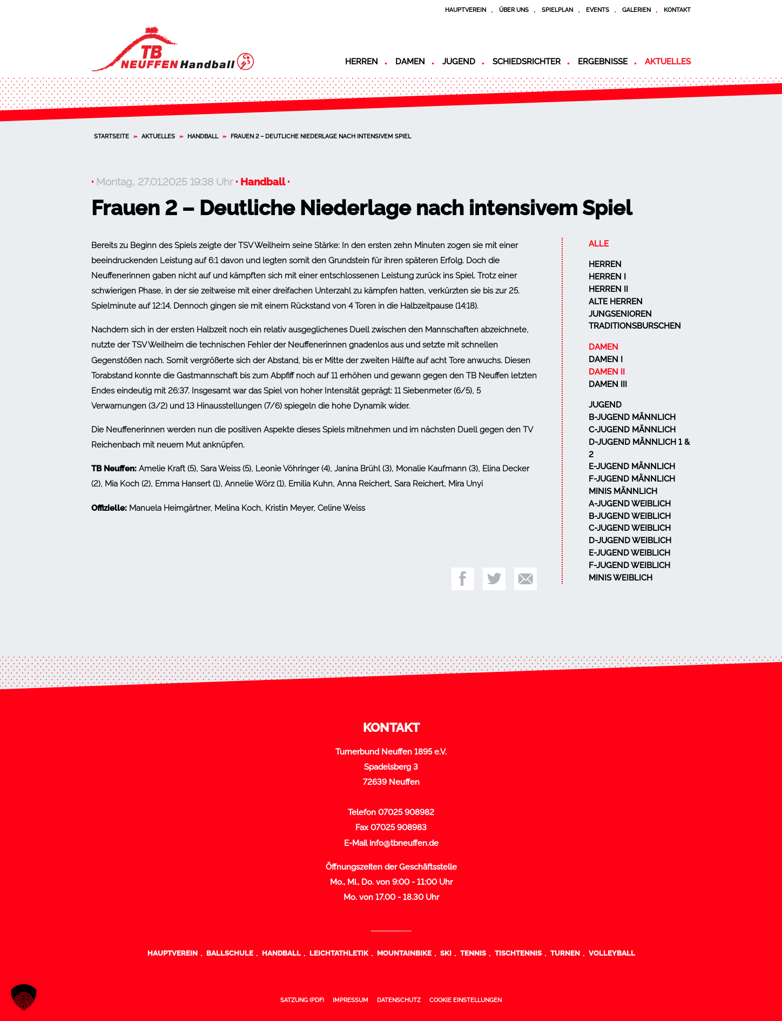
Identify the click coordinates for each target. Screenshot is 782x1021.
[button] (24, 997)
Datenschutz (399, 1000)
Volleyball (612, 953)
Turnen (565, 953)
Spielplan (557, 10)
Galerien (636, 10)
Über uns (514, 10)
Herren (361, 61)
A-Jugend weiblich (630, 504)
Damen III (608, 384)
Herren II (608, 289)
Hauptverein (465, 10)
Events (597, 10)
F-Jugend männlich (632, 479)
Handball (202, 136)
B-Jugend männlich (632, 417)
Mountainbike (404, 953)
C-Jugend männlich (632, 430)
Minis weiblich (620, 578)
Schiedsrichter (527, 61)
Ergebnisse (603, 61)
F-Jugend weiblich (629, 565)
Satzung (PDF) (302, 1000)
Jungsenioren (620, 314)
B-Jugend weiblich (630, 516)
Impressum (350, 1000)
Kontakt (677, 10)
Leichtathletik (338, 953)
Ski (445, 953)
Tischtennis (518, 953)
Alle (599, 244)
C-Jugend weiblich (630, 528)
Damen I (606, 359)
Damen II (607, 372)
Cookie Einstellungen (465, 1000)
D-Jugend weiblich (630, 540)
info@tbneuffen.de (404, 843)
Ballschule (229, 953)
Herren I (607, 277)
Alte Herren (616, 301)
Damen (410, 61)
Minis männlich (623, 491)
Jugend (458, 61)
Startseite (111, 136)
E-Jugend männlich (632, 466)
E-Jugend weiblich (629, 553)
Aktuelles (668, 61)
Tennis (473, 953)
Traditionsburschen (635, 326)
